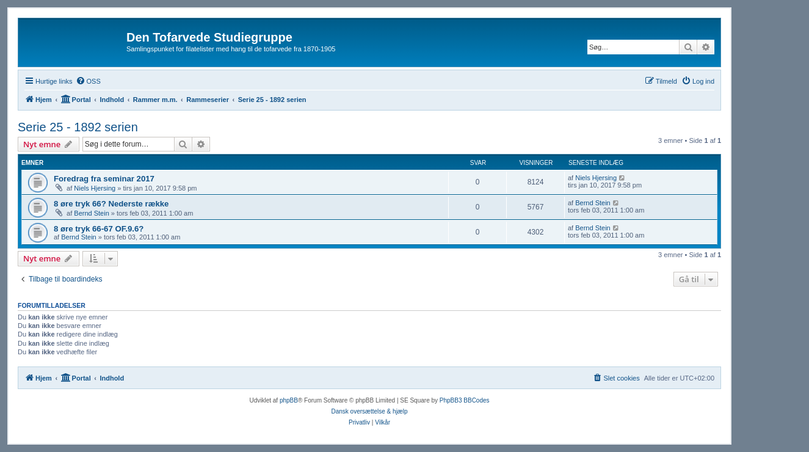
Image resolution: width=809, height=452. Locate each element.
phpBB (289, 400)
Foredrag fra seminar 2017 (104, 178)
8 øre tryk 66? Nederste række (111, 203)
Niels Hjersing (94, 188)
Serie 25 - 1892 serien (78, 127)
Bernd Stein (91, 213)
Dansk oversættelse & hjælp (369, 411)
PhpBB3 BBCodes (465, 400)
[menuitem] (88, 81)
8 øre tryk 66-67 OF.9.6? (98, 228)
